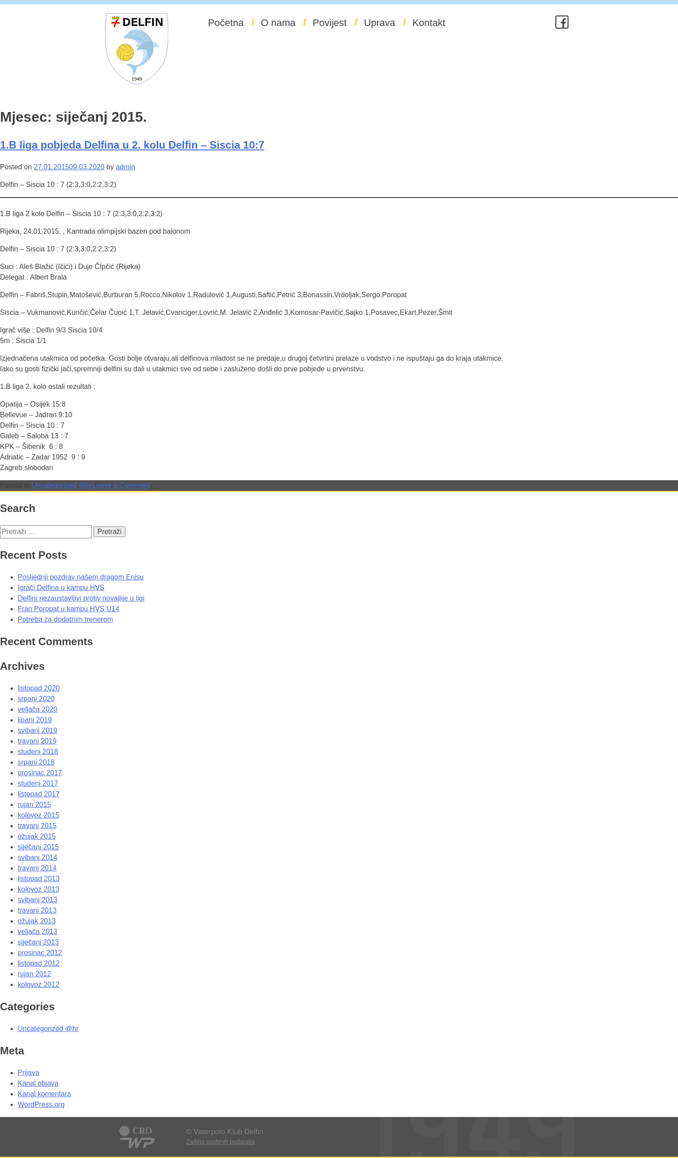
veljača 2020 (37, 709)
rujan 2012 (34, 974)
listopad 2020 (39, 688)
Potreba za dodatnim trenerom (65, 619)
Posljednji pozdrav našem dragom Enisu (80, 577)
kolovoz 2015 (38, 815)
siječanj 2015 (38, 847)
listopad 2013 (39, 878)
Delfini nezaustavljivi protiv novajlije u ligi (81, 598)
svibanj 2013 (37, 900)
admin (125, 167)
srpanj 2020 (36, 698)
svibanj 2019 (37, 730)
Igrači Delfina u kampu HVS (61, 587)
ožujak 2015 (37, 836)
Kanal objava (38, 1083)
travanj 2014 (37, 868)
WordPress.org (41, 1104)
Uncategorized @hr (61, 485)
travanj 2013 (37, 910)
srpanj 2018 (36, 762)
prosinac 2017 (40, 773)
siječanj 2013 (38, 942)
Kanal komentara (44, 1094)
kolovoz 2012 (38, 984)
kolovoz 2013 (38, 889)
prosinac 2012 (40, 952)
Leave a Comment (121, 485)
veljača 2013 (37, 931)
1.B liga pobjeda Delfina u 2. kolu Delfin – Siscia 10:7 (132, 145)
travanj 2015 (37, 825)
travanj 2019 (37, 741)
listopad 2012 (39, 963)
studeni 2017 (38, 783)
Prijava (28, 1072)
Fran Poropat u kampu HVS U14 (68, 609)
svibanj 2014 (37, 857)
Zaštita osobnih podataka (220, 1141)
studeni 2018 (38, 751)
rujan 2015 (34, 804)
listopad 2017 (39, 794)
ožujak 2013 (37, 921)
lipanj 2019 (35, 720)
